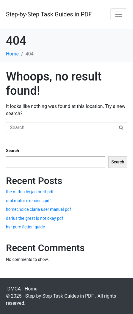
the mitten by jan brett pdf (30, 191)
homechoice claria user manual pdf (38, 209)
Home (31, 289)
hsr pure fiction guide (25, 227)
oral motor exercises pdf (28, 200)
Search (12, 150)
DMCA (14, 289)
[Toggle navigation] (118, 14)
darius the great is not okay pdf (34, 218)
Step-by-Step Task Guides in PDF (49, 14)
